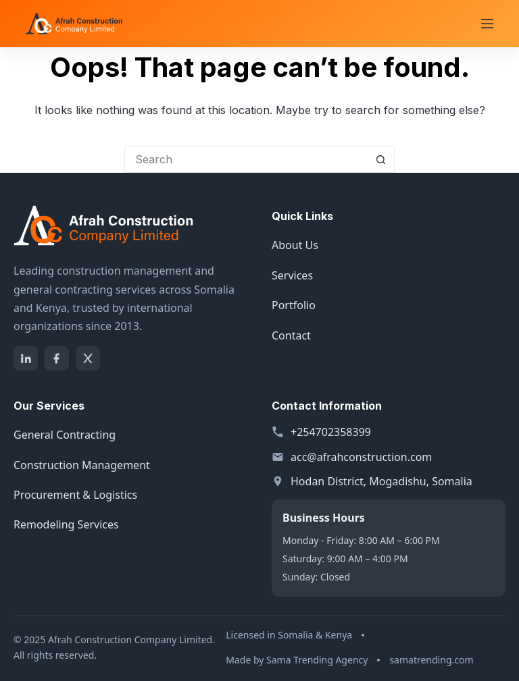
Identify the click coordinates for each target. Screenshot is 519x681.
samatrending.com (431, 659)
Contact (291, 335)
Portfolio (294, 305)
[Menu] (487, 24)
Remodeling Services (66, 524)
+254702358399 (331, 432)
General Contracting (65, 434)
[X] (88, 358)
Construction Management (82, 465)
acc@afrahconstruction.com (361, 457)
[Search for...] (246, 159)
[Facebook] (57, 358)
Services (292, 275)
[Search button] (381, 159)
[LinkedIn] (26, 358)
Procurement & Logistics (75, 494)
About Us (295, 245)
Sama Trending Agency (317, 659)
